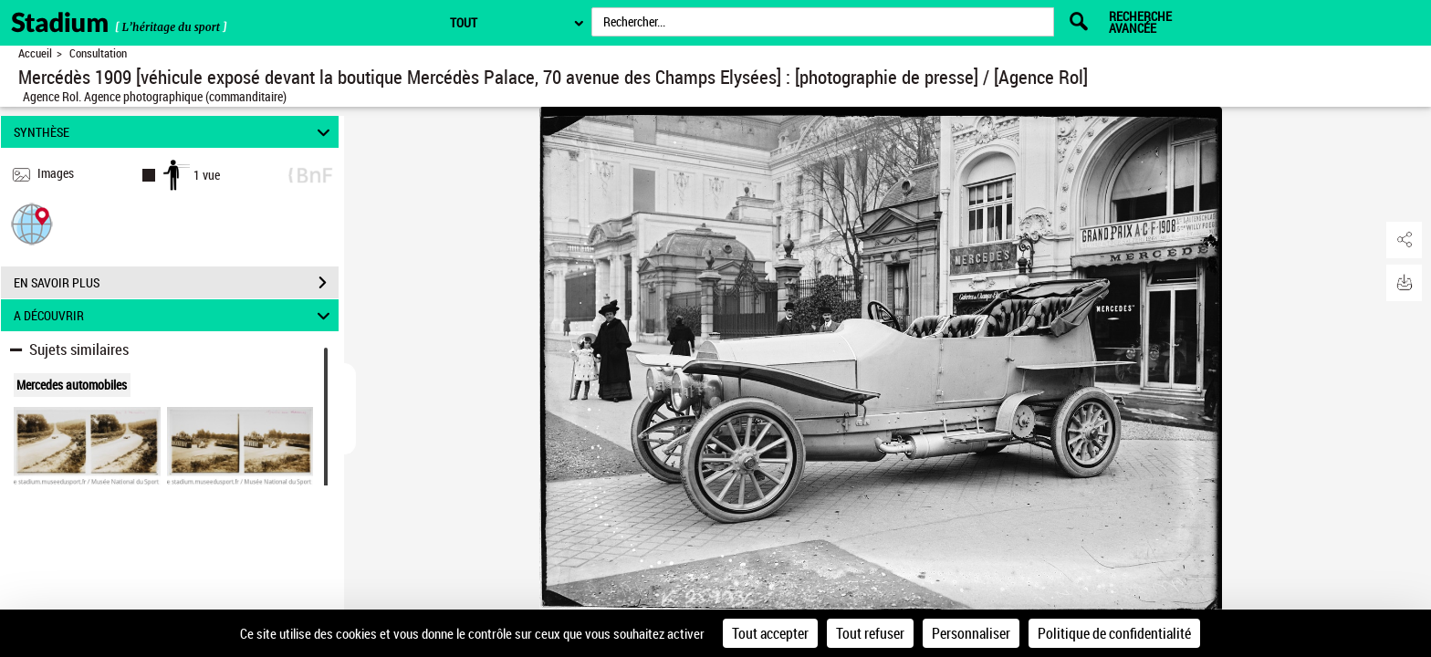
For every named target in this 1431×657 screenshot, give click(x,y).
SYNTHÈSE (175, 132)
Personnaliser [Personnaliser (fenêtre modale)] (971, 633)
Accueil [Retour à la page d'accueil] (35, 53)
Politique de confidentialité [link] (1114, 633)
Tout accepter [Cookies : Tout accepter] (770, 633)
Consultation (98, 53)
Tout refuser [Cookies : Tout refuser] (870, 633)
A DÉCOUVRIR (175, 315)
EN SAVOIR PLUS (176, 283)
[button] (32, 223)
